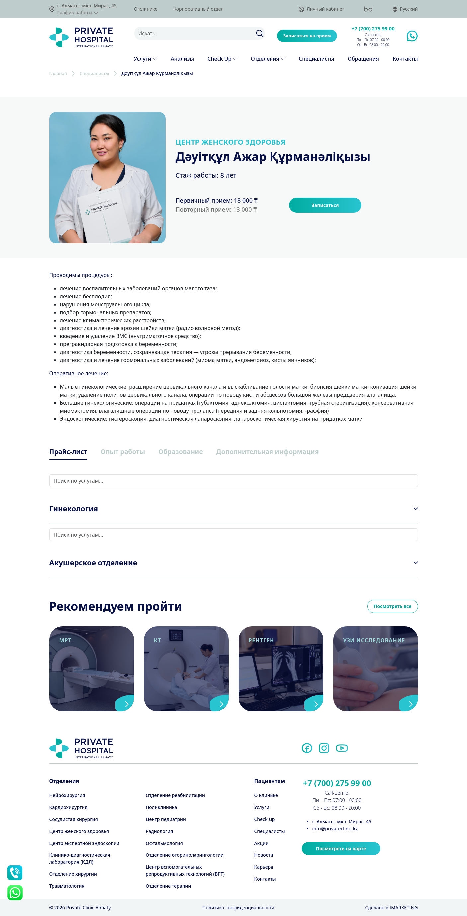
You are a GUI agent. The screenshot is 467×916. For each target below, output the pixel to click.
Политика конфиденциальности (238, 907)
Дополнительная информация (289, 452)
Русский (405, 9)
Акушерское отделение (93, 563)
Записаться (325, 205)
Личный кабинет (321, 9)
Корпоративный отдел (198, 9)
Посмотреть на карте (341, 848)
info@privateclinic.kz (335, 828)
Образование (194, 452)
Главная (58, 73)
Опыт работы (130, 452)
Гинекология (73, 509)
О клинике (146, 9)
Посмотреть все (393, 607)
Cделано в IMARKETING (391, 907)
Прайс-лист (70, 452)
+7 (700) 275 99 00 (373, 28)
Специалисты (96, 73)
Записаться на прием (307, 36)
